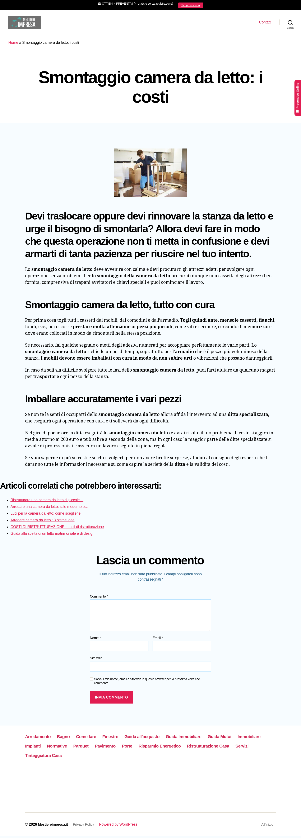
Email (158, 639)
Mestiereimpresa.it (54, 826)
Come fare (93, 738)
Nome (95, 639)
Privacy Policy (86, 826)
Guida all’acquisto (156, 738)
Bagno (68, 738)
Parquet (121, 747)
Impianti (67, 747)
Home (13, 44)
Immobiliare (38, 747)
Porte (172, 747)
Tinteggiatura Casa (123, 757)
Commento (99, 598)
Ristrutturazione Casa (49, 757)
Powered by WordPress (122, 826)
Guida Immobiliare (204, 738)
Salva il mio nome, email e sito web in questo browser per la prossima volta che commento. (147, 682)
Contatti (265, 23)
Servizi (88, 757)
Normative (94, 747)
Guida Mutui (245, 738)
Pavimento (148, 747)
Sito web (96, 660)
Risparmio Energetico (209, 747)
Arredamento (40, 738)
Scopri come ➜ (190, 5)
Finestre (121, 738)
